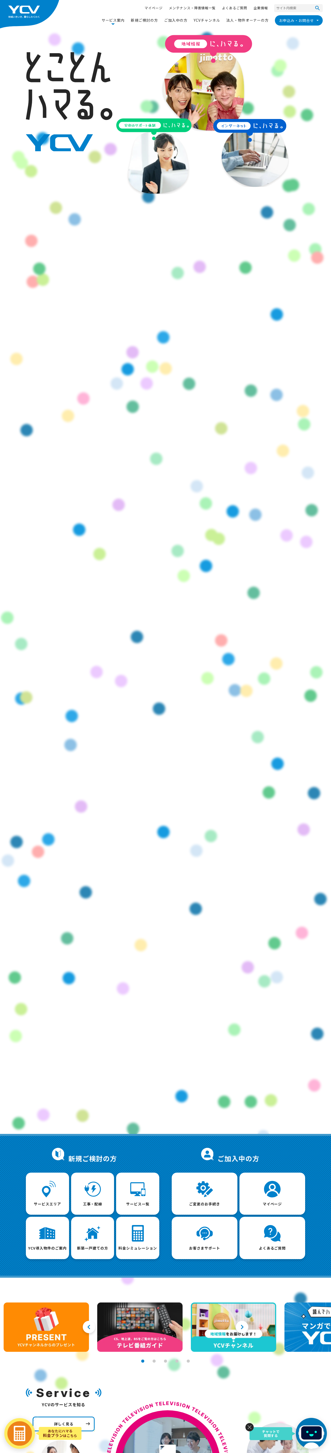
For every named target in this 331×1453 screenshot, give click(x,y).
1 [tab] (142, 1361)
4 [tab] (176, 1361)
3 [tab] (165, 1361)
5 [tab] (188, 1361)
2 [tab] (154, 1361)
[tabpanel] (46, 1327)
